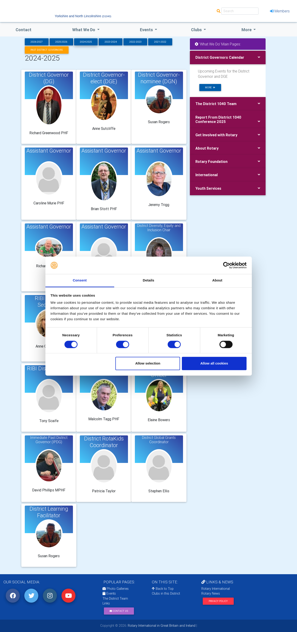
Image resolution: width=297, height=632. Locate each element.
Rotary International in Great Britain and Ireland (161, 626)
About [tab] (217, 280)
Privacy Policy (218, 601)
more (210, 87)
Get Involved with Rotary (216, 135)
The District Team (115, 598)
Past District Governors (47, 49)
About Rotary (207, 148)
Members (280, 11)
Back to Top (163, 589)
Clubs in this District (166, 593)
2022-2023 (135, 41)
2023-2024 (111, 41)
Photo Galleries (116, 589)
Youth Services (208, 188)
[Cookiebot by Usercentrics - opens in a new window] (226, 265)
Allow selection (147, 363)
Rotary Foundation (211, 161)
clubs (197, 29)
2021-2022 (160, 41)
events (147, 29)
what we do (84, 29)
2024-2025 (86, 41)
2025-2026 (61, 41)
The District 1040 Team (215, 103)
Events (109, 593)
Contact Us (119, 611)
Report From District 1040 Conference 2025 (218, 119)
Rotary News (210, 593)
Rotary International (215, 589)
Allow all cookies (214, 363)
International (206, 175)
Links (106, 603)
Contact (23, 29)
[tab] (228, 57)
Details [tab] (148, 280)
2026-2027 (37, 41)
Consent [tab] (80, 280)
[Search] (239, 11)
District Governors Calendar (219, 57)
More (247, 29)
